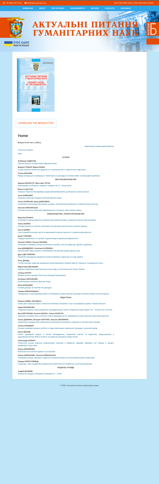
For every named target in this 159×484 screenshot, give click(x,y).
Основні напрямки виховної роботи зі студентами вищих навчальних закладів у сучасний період (57, 328)
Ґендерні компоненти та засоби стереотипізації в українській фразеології (48, 238)
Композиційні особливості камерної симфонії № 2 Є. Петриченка (44, 186)
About (42, 8)
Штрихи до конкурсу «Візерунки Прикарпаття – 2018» (40, 374)
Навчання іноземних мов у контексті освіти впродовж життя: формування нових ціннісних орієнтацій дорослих (63, 316)
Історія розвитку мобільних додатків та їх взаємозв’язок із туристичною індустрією (52, 170)
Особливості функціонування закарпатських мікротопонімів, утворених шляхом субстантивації (57, 220)
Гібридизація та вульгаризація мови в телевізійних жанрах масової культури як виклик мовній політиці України (63, 294)
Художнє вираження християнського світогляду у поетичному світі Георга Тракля (51, 269)
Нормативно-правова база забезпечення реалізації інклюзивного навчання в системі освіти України (59, 322)
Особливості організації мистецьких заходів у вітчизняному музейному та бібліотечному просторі (58, 204)
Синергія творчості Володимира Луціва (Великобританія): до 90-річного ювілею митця (53, 192)
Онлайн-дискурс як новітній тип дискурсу (35, 288)
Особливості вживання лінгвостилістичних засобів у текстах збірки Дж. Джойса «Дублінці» (55, 245)
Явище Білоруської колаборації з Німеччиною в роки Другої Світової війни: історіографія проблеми (59, 176)
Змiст (20, 154)
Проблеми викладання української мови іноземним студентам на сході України (50, 257)
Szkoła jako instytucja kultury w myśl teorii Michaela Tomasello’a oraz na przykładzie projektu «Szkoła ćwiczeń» (62, 304)
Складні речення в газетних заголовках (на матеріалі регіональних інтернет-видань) (52, 226)
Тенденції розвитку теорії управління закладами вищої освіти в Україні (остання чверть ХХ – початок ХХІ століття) (65, 310)
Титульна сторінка (25, 150)
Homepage (28, 8)
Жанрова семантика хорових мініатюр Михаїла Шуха (40, 198)
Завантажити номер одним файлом (99, 146)
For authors (57, 8)
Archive (95, 8)
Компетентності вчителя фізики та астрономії (36, 352)
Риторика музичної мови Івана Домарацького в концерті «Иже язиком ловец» (50, 210)
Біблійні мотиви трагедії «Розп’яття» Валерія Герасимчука (42, 275)
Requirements (77, 8)
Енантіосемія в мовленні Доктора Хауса (34, 281)
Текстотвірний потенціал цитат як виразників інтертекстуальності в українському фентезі (54, 232)
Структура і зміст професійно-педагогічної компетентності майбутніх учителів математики (55, 364)
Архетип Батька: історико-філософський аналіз (37, 163)
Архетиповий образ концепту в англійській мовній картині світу (49, 251)
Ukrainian (126, 8)
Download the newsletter (36, 123)
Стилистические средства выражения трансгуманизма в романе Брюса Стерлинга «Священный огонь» (60, 263)
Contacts (110, 8)
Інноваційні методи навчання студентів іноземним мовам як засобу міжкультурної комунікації (56, 358)
